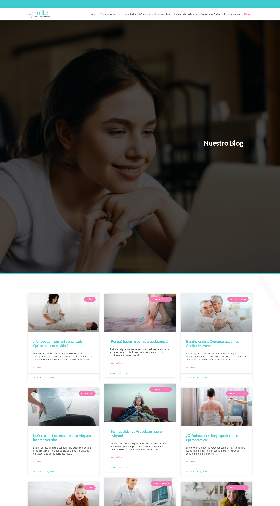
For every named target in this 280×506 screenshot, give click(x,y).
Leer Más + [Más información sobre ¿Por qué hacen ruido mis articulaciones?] (116, 363)
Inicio (92, 14)
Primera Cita (127, 14)
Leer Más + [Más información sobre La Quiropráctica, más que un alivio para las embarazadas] (39, 461)
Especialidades (186, 14)
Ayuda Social (232, 14)
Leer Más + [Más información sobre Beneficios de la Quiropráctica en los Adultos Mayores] (192, 367)
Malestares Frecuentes (154, 14)
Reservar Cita (210, 14)
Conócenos (107, 14)
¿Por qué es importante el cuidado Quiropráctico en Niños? (58, 343)
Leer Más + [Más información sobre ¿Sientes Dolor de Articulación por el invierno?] (116, 457)
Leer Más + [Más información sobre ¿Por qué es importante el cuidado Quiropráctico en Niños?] (39, 367)
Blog (247, 14)
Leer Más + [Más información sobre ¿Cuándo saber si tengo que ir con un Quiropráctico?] (192, 461)
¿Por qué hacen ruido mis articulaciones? (139, 341)
